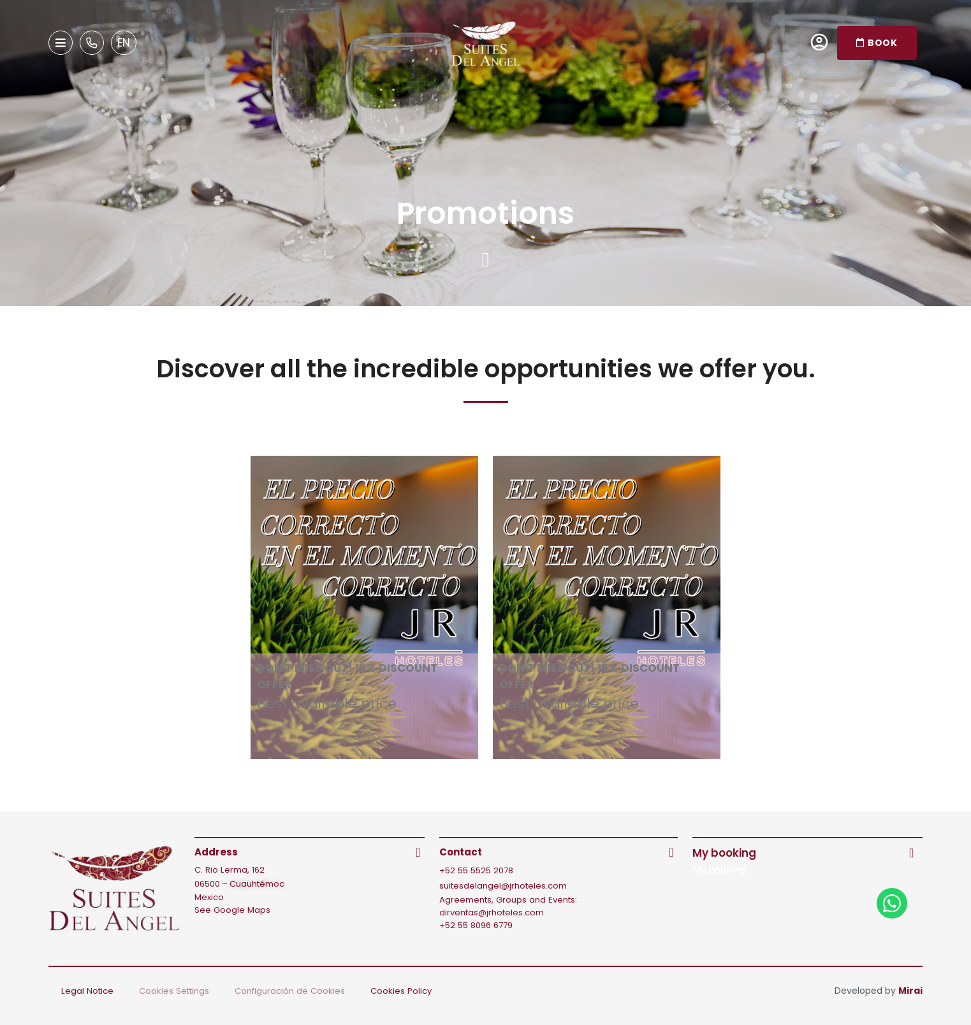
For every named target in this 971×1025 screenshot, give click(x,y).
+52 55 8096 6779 (476, 925)
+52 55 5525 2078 (476, 870)
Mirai (910, 990)
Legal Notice (87, 991)
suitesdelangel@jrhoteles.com (503, 886)
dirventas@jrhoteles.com (491, 912)
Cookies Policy (401, 991)
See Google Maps (232, 910)
